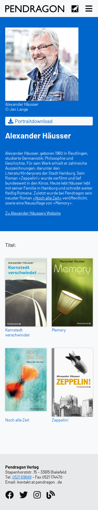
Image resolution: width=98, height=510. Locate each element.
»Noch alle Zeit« (47, 197)
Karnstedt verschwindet (17, 332)
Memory (59, 329)
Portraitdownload (30, 121)
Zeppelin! (60, 419)
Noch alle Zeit (17, 419)
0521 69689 (21, 476)
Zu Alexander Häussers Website (33, 212)
